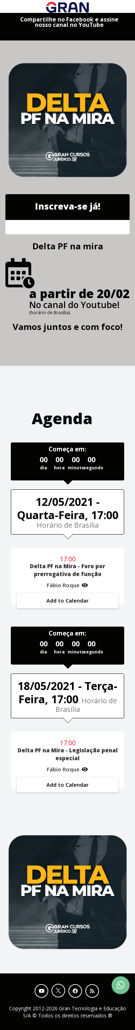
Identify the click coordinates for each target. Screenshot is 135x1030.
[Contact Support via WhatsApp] (121, 985)
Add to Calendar (67, 600)
